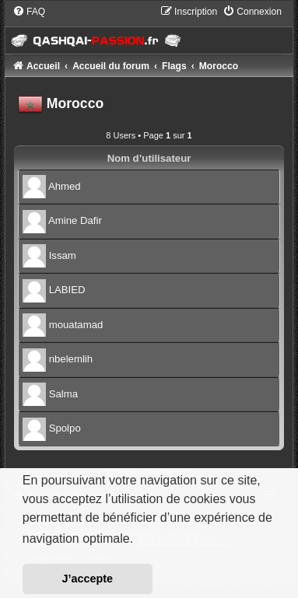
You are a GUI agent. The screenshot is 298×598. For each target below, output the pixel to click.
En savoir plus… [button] (184, 539)
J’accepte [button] (88, 578)
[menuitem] (28, 11)
